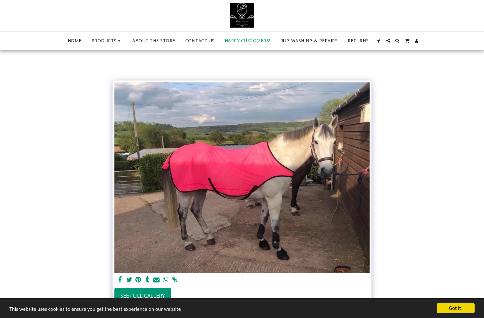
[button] (378, 41)
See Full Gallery (142, 295)
